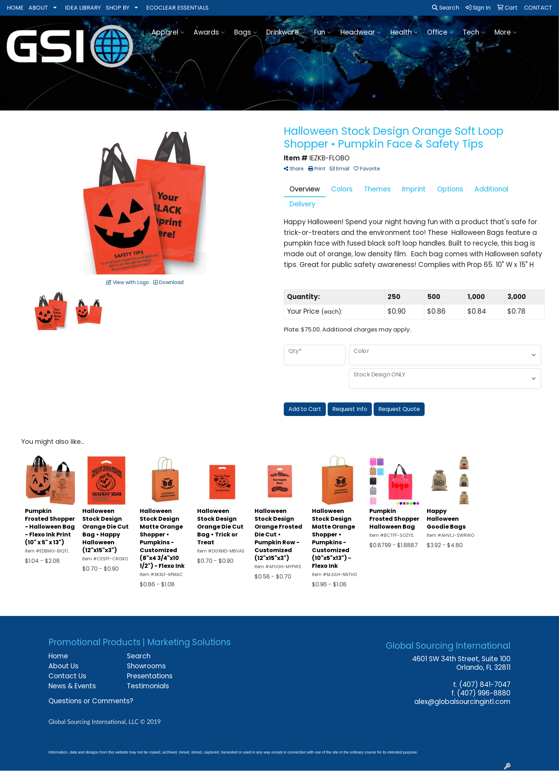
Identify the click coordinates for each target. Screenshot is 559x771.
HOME (15, 8)
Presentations (150, 676)
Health (404, 32)
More (505, 32)
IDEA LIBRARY (83, 8)
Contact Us (67, 676)
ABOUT (38, 8)
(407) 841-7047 (485, 684)
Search (445, 8)
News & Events (72, 686)
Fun (322, 32)
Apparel (168, 32)
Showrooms (146, 666)
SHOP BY (117, 8)
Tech (474, 32)
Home (58, 656)
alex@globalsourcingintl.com (462, 701)
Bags (245, 32)
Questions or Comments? (90, 701)
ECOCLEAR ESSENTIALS (177, 8)
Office (440, 32)
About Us (63, 666)
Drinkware (285, 32)
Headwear (360, 32)
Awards (209, 32)
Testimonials (148, 686)
